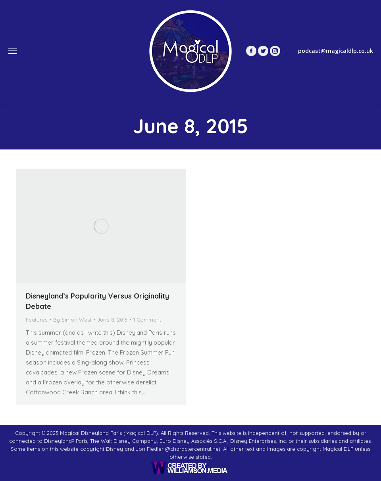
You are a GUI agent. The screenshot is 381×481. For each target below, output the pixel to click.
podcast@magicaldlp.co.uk (330, 50)
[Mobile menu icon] (12, 51)
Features (36, 319)
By (72, 319)
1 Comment (147, 319)
